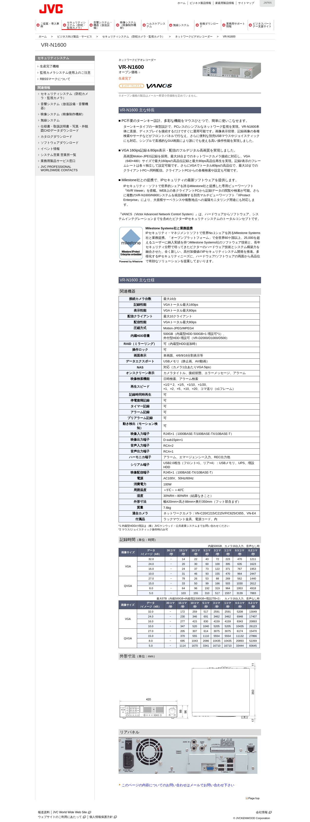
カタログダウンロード (56, 136)
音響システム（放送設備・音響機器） (64, 106)
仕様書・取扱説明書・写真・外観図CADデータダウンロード (64, 128)
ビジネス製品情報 (200, 2)
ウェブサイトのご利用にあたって (60, 817)
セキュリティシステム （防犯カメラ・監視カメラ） (133, 36)
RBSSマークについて (55, 79)
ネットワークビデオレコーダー (194, 36)
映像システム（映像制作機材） (63, 114)
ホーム (182, 2)
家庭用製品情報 (224, 2)
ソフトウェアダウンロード (60, 142)
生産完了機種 (49, 66)
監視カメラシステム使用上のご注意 (65, 72)
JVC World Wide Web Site (70, 812)
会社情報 (262, 812)
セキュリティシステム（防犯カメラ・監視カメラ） (64, 96)
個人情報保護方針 (101, 817)
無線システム (50, 120)
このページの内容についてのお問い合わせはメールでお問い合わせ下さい (178, 785)
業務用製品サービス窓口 (58, 161)
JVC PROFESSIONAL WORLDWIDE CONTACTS (59, 168)
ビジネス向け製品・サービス (75, 36)
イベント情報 (50, 149)
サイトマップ (246, 2)
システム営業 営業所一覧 (58, 155)
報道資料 (44, 812)
